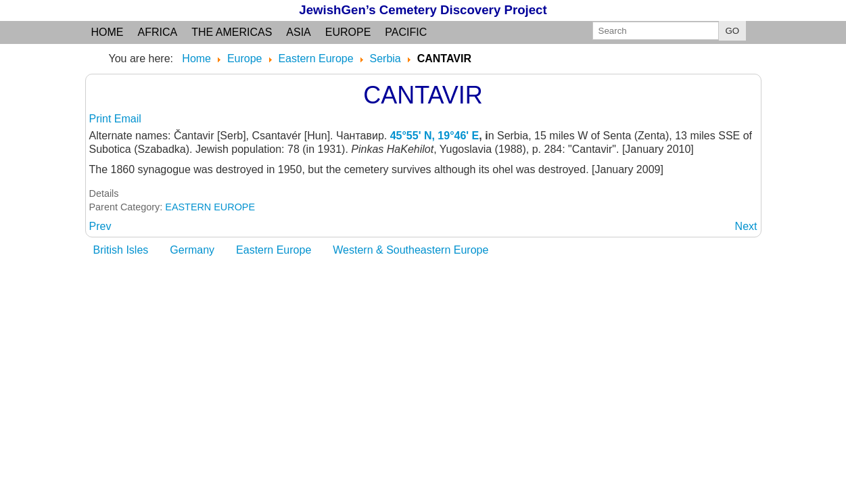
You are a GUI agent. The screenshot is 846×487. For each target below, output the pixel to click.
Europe (348, 32)
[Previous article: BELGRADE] (100, 226)
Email (127, 118)
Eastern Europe (273, 250)
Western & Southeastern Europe (410, 250)
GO (733, 31)
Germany (192, 250)
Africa (158, 32)
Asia (298, 32)
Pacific (406, 32)
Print (101, 118)
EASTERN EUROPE (210, 207)
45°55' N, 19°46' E (434, 135)
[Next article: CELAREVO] (746, 226)
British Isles (121, 250)
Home (107, 32)
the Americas (231, 32)
